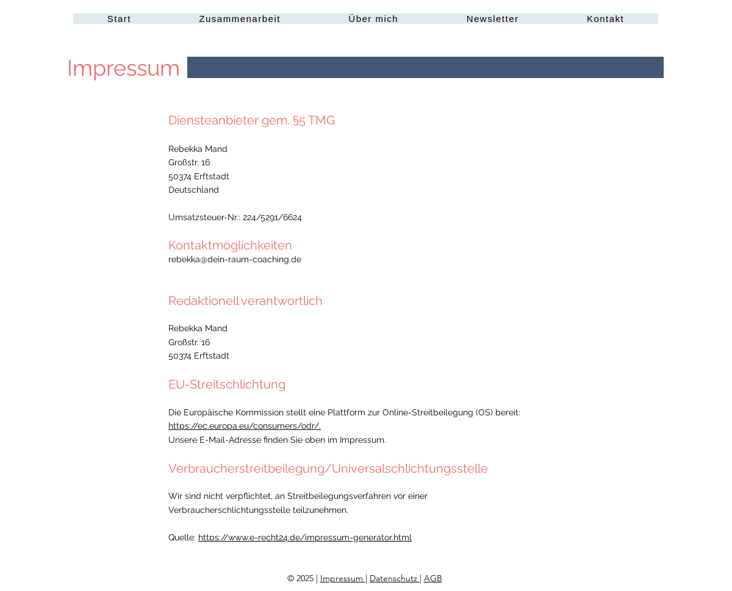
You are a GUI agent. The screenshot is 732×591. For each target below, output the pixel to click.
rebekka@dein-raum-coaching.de (234, 259)
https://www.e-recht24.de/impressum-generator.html (305, 537)
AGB (433, 578)
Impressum (342, 578)
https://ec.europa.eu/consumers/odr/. (244, 426)
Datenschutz (395, 578)
